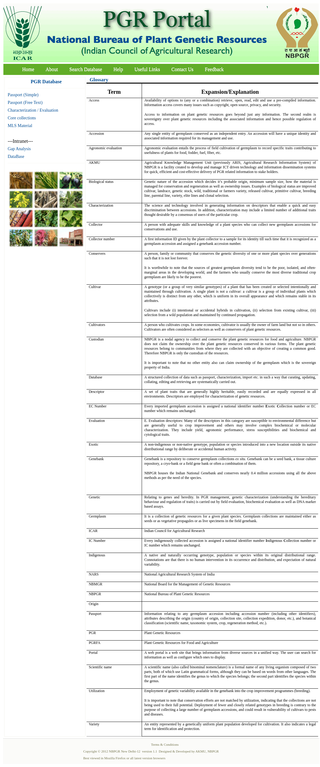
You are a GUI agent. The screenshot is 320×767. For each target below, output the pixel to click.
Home (28, 69)
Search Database (85, 69)
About (52, 69)
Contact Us (183, 69)
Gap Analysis (19, 148)
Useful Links (147, 69)
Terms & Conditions (165, 744)
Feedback (214, 69)
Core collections (22, 118)
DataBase (16, 156)
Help (118, 69)
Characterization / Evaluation (33, 110)
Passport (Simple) (23, 95)
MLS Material (20, 125)
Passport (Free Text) (25, 102)
